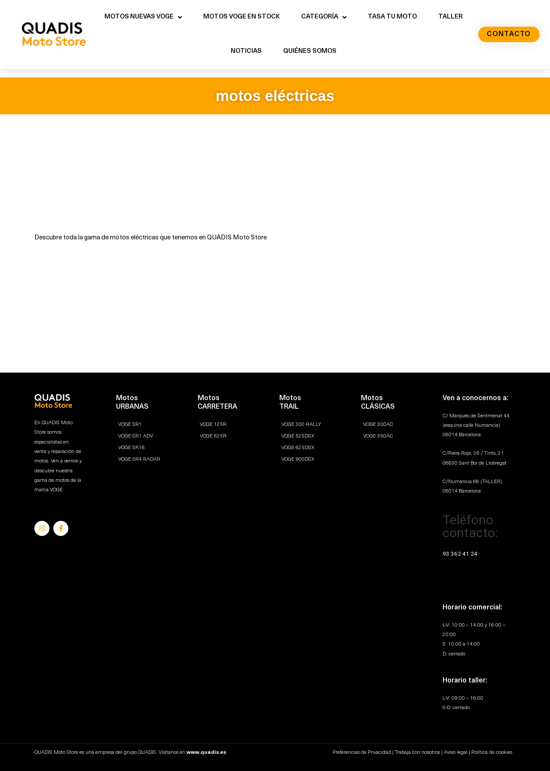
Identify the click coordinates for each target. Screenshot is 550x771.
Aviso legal (456, 752)
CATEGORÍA (323, 17)
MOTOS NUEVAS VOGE (143, 17)
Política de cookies (491, 752)
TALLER (450, 17)
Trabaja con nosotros (417, 752)
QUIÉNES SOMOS (309, 51)
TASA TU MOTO (392, 17)
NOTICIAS (246, 51)
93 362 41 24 (461, 553)
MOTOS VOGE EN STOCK (241, 17)
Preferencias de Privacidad (362, 752)
